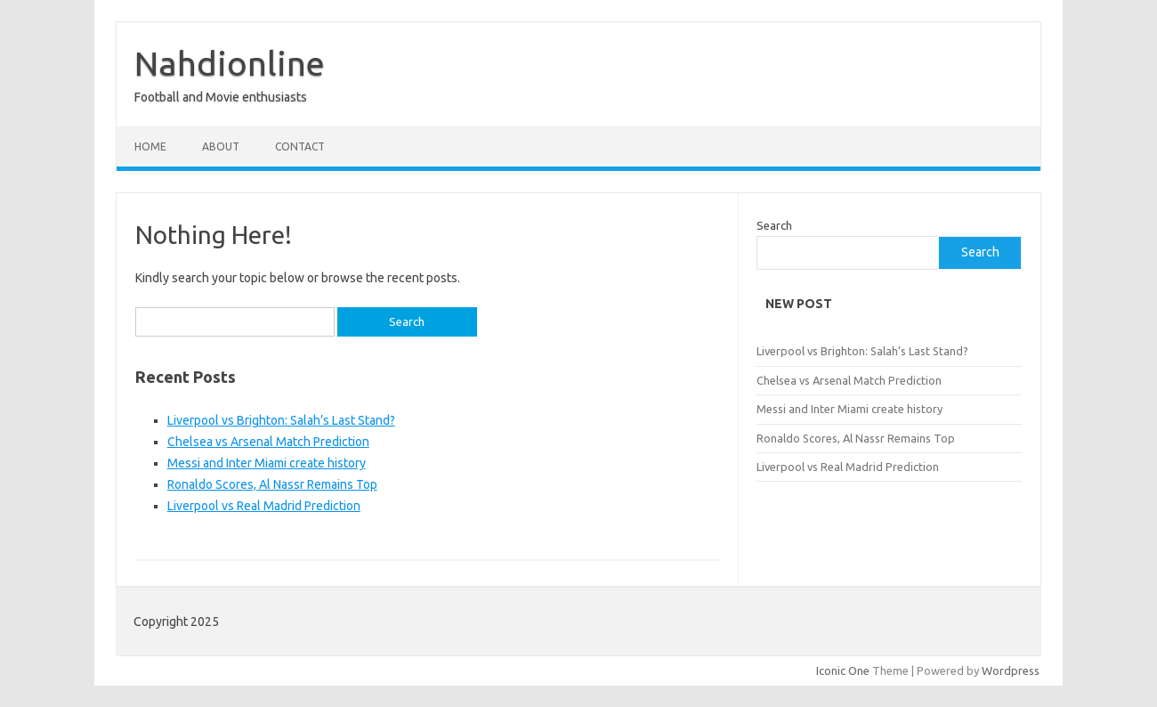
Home (150, 146)
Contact (300, 146)
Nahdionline (229, 63)
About (220, 146)
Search (774, 225)
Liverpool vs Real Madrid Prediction (263, 506)
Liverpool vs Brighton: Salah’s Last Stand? (281, 420)
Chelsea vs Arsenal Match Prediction (268, 442)
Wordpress (1011, 670)
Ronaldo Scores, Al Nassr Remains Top (272, 484)
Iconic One (843, 670)
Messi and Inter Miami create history (266, 463)
